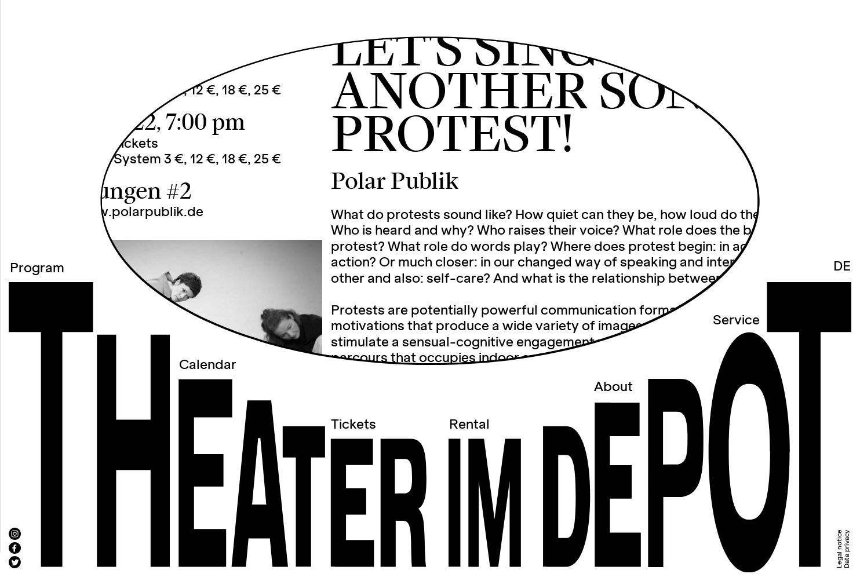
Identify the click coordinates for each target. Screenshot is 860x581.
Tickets (353, 424)
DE (842, 266)
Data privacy (847, 549)
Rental (469, 424)
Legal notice (839, 548)
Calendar (207, 365)
